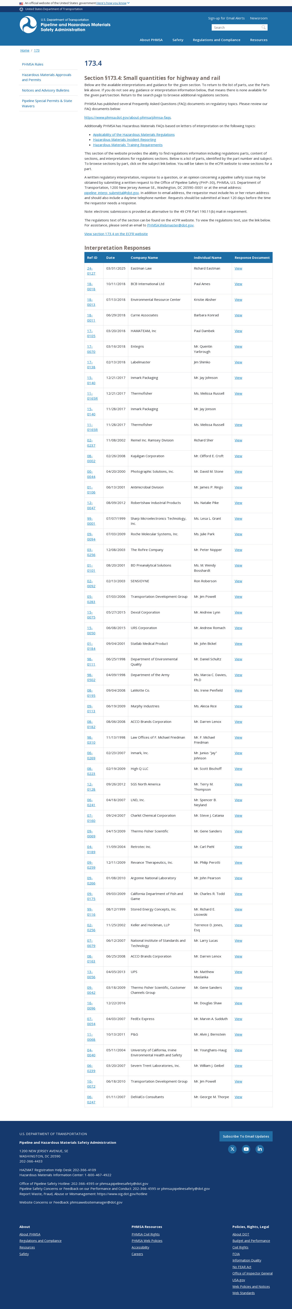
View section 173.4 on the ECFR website (116, 233)
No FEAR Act (241, 1267)
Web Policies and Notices (251, 1286)
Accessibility (140, 1247)
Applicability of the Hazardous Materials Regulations (134, 134)
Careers (137, 1254)
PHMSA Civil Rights (146, 1234)
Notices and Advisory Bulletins (45, 90)
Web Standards (243, 1293)
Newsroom (259, 18)
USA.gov (238, 1280)
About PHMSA (151, 39)
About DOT (240, 1234)
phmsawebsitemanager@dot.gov (96, 1202)
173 (36, 50)
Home (24, 50)
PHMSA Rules (32, 64)
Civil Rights (240, 1247)
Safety (177, 39)
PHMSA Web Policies (147, 1240)
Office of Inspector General (252, 1273)
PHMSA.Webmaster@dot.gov (170, 225)
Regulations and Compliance (216, 39)
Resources (259, 39)
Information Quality (246, 1260)
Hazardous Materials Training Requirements (128, 144)
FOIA (236, 1254)
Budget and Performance (251, 1240)
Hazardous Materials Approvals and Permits (46, 77)
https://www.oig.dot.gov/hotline (122, 1193)
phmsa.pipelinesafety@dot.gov (124, 1183)
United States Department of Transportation (54, 9)
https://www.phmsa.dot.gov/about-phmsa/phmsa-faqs (127, 117)
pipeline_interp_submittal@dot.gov (111, 192)
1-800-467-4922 (98, 1175)
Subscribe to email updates (246, 1136)
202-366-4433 (31, 1161)
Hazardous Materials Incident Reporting (124, 139)
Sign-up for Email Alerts (226, 18)
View (238, 268)
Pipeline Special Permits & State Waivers (47, 103)
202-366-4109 (84, 1169)
